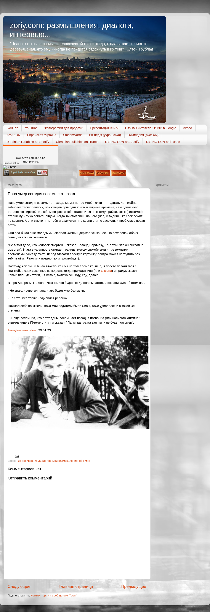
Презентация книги (104, 128)
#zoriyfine (15, 330)
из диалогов (42, 460)
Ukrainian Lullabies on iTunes (77, 142)
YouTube (31, 128)
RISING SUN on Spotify (122, 142)
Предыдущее (133, 586)
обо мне (84, 460)
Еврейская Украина (41, 135)
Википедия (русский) (143, 135)
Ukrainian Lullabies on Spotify (27, 142)
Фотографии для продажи (63, 128)
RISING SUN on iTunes (163, 142)
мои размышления (65, 460)
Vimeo (187, 128)
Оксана (106, 270)
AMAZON (13, 135)
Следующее (19, 586)
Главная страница (76, 586)
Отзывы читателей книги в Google (150, 128)
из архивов (25, 460)
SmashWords (72, 135)
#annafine (29, 330)
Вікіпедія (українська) (105, 135)
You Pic (12, 128)
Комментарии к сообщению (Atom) (54, 595)
